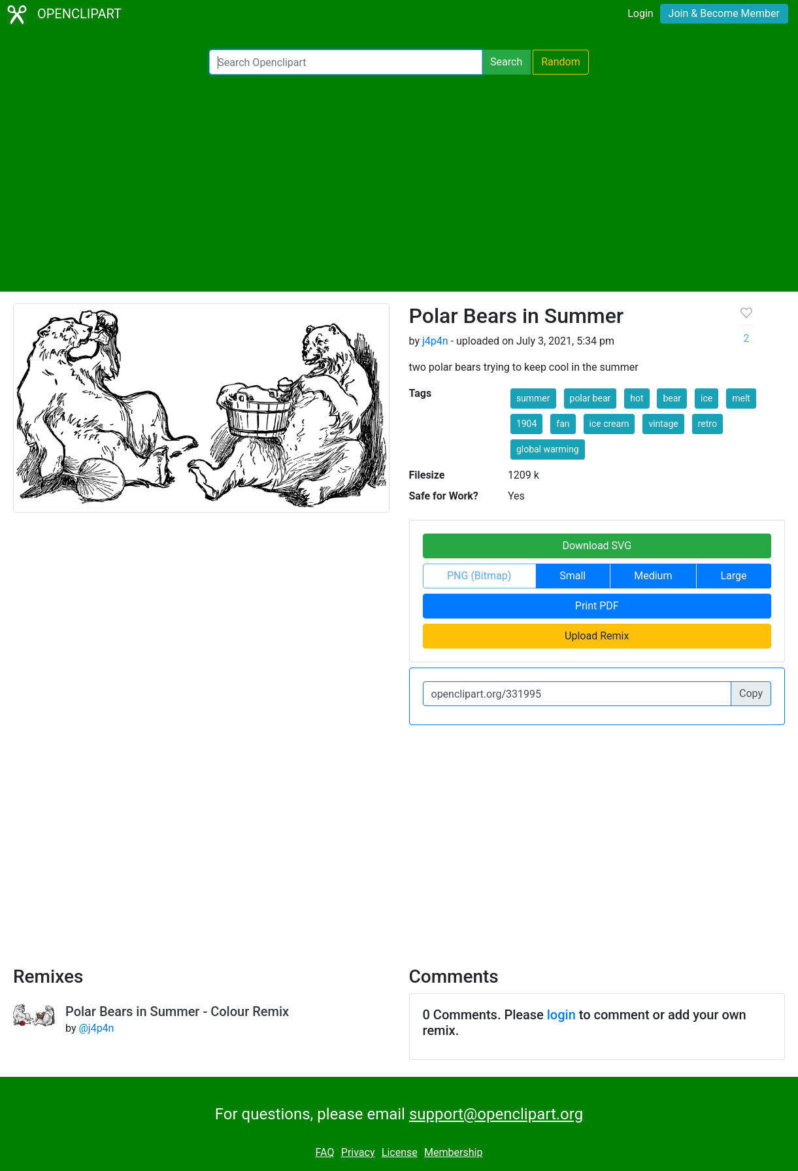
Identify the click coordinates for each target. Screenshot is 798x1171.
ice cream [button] (609, 423)
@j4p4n (96, 1028)
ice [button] (706, 398)
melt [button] (741, 398)
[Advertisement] (399, 183)
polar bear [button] (590, 398)
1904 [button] (526, 423)
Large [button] (733, 575)
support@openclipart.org (496, 1114)
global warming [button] (547, 449)
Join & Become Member (724, 13)
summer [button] (533, 398)
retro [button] (707, 423)
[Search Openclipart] (345, 62)
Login (640, 13)
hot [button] (636, 398)
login (561, 1015)
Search (506, 62)
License (400, 1152)
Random (560, 62)
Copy (751, 693)
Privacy (358, 1152)
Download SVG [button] (596, 545)
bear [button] (672, 398)
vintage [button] (663, 423)
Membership (453, 1152)
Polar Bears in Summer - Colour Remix (177, 1011)
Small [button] (572, 575)
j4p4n (435, 341)
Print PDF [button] (597, 606)
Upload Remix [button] (597, 636)
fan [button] (562, 423)
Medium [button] (653, 575)
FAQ (325, 1152)
